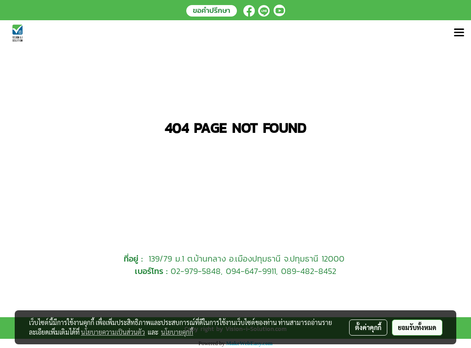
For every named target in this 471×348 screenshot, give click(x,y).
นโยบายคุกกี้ (177, 332)
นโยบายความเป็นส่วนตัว (113, 332)
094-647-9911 (251, 271)
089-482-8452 (308, 271)
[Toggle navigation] (459, 33)
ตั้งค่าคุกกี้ (368, 327)
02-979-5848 (196, 271)
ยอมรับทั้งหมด (417, 327)
